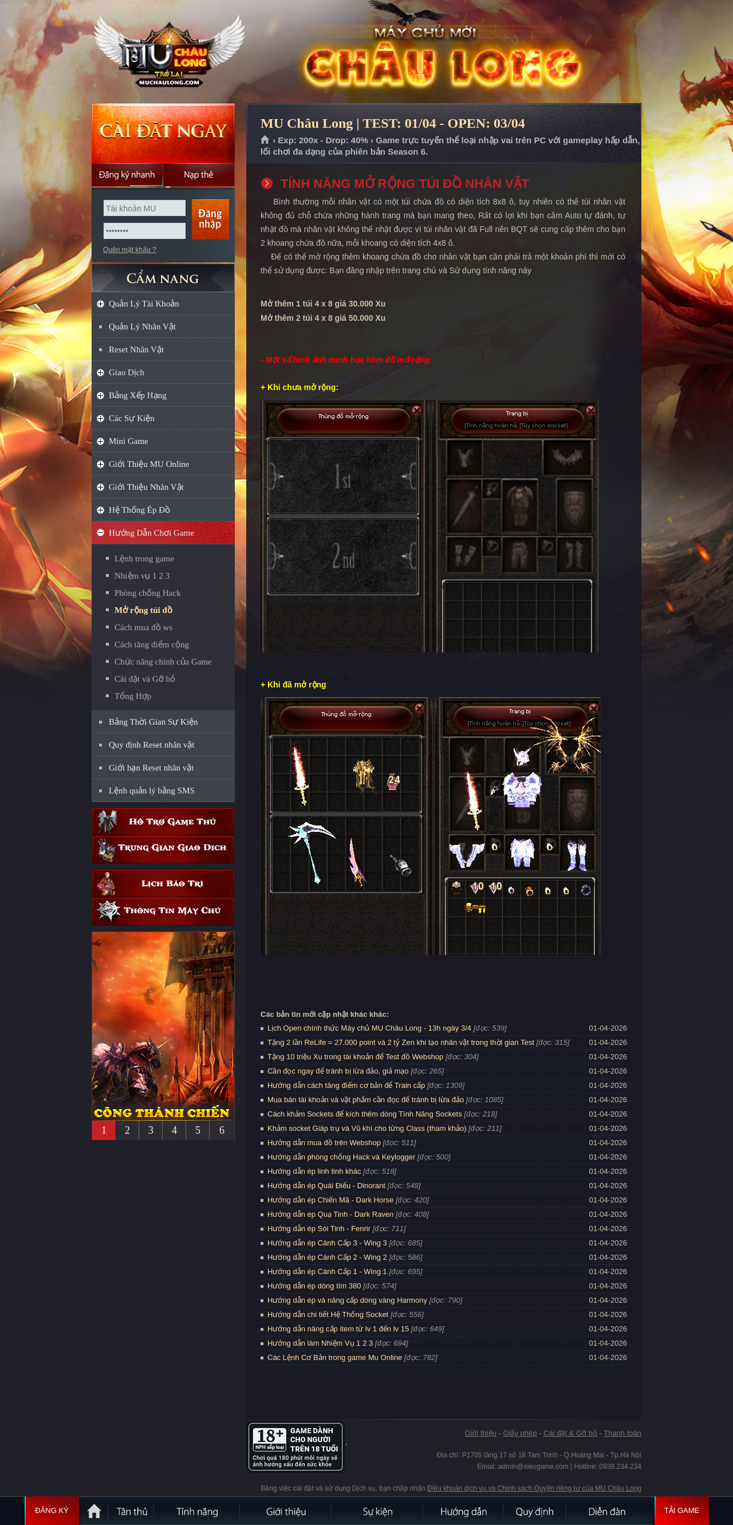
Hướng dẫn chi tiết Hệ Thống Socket (327, 1314)
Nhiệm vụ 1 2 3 (142, 575)
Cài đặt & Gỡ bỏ (570, 1433)
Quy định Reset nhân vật (151, 744)
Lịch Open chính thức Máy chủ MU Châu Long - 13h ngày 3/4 (369, 1028)
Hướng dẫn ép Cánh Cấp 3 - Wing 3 (327, 1243)
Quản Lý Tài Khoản (144, 303)
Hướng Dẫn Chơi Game (151, 532)
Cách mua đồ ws (143, 627)
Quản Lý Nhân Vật (142, 326)
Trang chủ (265, 140)
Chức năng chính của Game (163, 661)
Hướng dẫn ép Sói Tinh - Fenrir (319, 1228)
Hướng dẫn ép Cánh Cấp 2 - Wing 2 (327, 1257)
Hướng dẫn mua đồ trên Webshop (324, 1142)
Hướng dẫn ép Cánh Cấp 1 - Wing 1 (327, 1271)
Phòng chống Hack (148, 593)
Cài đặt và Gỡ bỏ (145, 678)
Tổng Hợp (133, 696)
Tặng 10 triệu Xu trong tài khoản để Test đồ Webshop (355, 1056)
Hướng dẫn (464, 1510)
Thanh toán (622, 1433)
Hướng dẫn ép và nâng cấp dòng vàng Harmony (347, 1300)
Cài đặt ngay (163, 133)
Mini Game (128, 441)
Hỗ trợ (163, 822)
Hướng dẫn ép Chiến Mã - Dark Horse (330, 1200)
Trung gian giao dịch (163, 850)
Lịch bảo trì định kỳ (163, 884)
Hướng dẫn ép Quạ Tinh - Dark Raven (330, 1214)
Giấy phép (520, 1433)
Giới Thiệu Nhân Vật (146, 487)
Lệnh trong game (144, 558)
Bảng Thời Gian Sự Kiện (153, 721)
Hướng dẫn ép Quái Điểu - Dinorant (326, 1185)
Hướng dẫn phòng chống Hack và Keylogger (342, 1157)
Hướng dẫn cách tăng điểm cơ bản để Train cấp (346, 1085)
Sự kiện (378, 1510)
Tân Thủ (132, 1510)
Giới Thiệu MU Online (149, 464)
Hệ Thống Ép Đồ (139, 509)
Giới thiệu (480, 1433)
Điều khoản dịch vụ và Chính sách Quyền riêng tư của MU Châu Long (534, 1488)
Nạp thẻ (199, 174)
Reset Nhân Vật (136, 349)
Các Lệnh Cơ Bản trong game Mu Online (334, 1357)
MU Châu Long (162, 52)
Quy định (535, 1510)
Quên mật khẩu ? (129, 250)
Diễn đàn (610, 1510)
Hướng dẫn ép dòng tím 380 (314, 1286)
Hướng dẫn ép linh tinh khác (314, 1171)
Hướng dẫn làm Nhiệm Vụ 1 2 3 (320, 1343)
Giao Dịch (126, 372)
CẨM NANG (163, 273)
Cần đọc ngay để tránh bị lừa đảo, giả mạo (338, 1071)
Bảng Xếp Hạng (138, 395)
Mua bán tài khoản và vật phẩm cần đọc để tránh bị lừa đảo (365, 1099)
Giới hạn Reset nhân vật (151, 767)
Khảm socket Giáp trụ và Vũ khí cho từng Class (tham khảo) (366, 1128)
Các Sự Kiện (132, 418)
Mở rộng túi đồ (143, 610)
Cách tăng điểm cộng (152, 644)
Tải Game (682, 1510)
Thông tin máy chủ (163, 912)
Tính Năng (198, 1510)
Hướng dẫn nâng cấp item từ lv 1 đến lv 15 (338, 1328)
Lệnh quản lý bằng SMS (152, 790)
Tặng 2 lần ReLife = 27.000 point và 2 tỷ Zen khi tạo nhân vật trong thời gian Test (400, 1042)
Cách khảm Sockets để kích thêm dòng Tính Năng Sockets (365, 1114)
